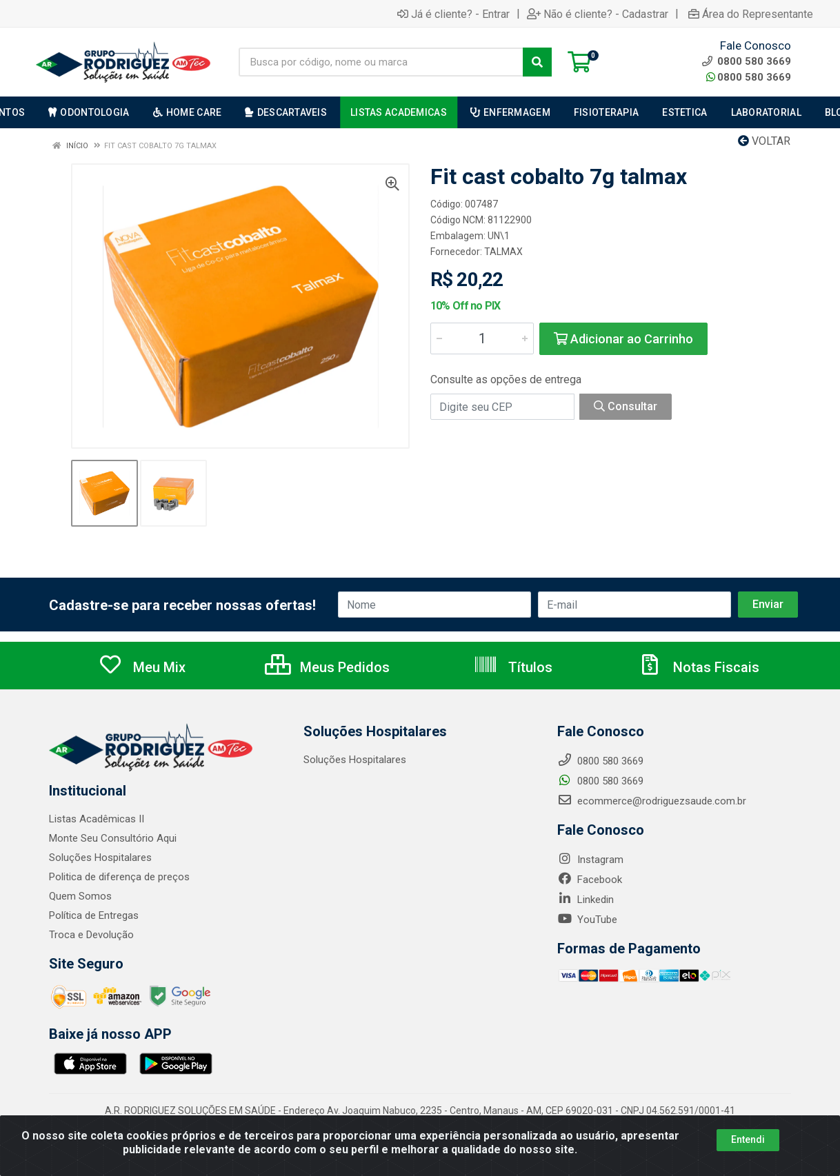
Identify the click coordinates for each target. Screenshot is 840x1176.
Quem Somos (80, 896)
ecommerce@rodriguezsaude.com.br (651, 801)
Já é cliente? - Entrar (453, 13)
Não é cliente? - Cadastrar (597, 13)
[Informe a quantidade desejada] (482, 338)
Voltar (764, 141)
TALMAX (503, 251)
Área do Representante (750, 13)
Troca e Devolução (91, 935)
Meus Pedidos (327, 667)
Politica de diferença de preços (119, 877)
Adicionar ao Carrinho (623, 339)
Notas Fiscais (698, 667)
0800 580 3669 (748, 77)
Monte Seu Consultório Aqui (113, 838)
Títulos (512, 667)
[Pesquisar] (537, 62)
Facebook (589, 879)
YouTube (587, 919)
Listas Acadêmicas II (96, 819)
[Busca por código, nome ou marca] (381, 62)
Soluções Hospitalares (100, 857)
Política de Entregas (94, 915)
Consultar (625, 406)
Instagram (590, 859)
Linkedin (585, 899)
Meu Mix (142, 667)
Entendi (748, 1139)
